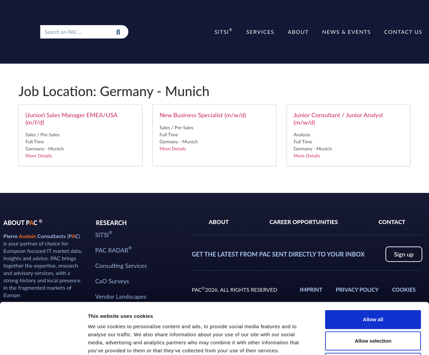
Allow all (373, 268)
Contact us (403, 31)
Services (260, 31)
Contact (391, 221)
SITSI (223, 31)
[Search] (118, 32)
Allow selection (373, 289)
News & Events (346, 31)
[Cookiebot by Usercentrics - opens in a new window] (43, 342)
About (298, 31)
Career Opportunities (303, 221)
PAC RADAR (113, 249)
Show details (351, 342)
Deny (373, 311)
